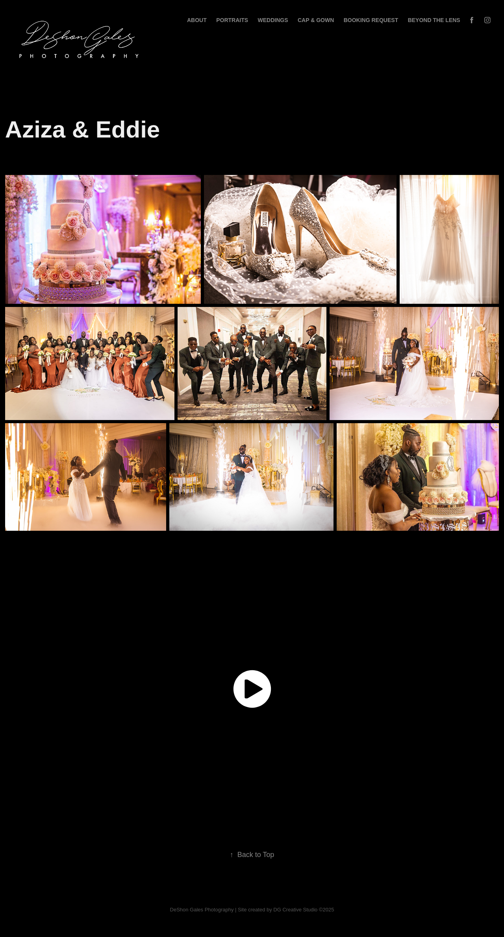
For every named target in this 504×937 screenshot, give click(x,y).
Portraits (232, 20)
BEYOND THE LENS (434, 20)
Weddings (273, 20)
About (197, 20)
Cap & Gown (316, 20)
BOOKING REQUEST (371, 20)
